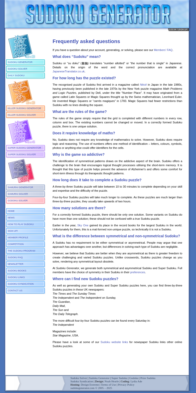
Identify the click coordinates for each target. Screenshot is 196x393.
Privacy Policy (126, 384)
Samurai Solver (18, 194)
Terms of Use (108, 384)
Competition (16, 244)
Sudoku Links (16, 277)
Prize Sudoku (147, 377)
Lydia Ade (136, 381)
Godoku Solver (18, 200)
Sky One (83, 225)
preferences (137, 272)
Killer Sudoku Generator (24, 108)
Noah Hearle (112, 381)
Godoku (133, 377)
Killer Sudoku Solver (22, 115)
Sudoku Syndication (21, 284)
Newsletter (15, 264)
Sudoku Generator (20, 62)
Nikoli (143, 84)
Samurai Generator (20, 187)
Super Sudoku (119, 377)
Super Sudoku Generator (24, 148)
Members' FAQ (163, 49)
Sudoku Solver (17, 69)
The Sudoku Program (21, 251)
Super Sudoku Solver (22, 154)
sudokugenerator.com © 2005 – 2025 (91, 387)
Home (11, 211)
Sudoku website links (114, 342)
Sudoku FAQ (15, 257)
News (11, 217)
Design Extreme (90, 384)
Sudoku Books (17, 270)
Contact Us (15, 290)
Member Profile (18, 237)
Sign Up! (13, 231)
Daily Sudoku (16, 75)
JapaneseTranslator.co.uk (69, 71)
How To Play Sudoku (21, 224)
